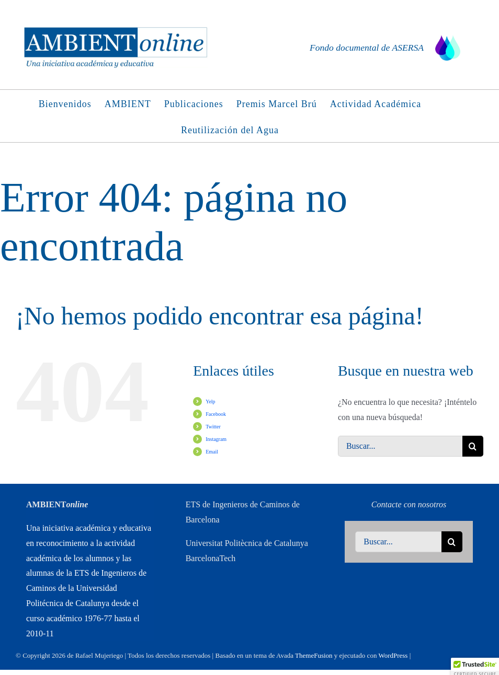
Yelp (210, 401)
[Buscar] (472, 446)
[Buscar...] (400, 446)
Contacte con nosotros (408, 504)
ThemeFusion (314, 655)
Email (212, 452)
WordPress (392, 655)
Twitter (213, 426)
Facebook (216, 414)
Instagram (216, 439)
